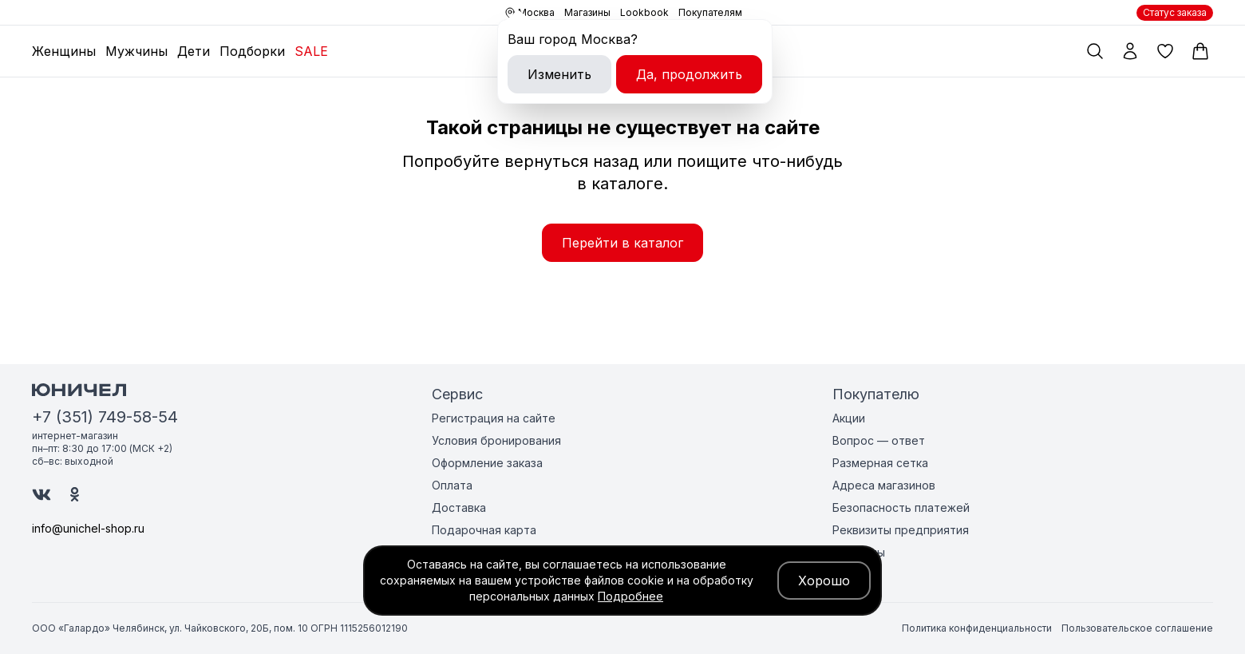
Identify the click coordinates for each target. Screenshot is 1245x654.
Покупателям (710, 12)
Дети (193, 51)
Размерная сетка (880, 463)
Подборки (252, 51)
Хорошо (824, 581)
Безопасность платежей (901, 507)
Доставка (459, 507)
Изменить (559, 74)
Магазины (587, 12)
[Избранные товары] (1165, 51)
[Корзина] (1200, 51)
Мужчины (136, 51)
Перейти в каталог (622, 243)
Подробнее (630, 596)
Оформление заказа (487, 463)
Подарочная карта (484, 530)
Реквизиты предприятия (900, 530)
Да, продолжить (689, 74)
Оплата (452, 485)
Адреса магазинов (883, 485)
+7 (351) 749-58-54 (105, 416)
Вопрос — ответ (878, 440)
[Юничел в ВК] (41, 495)
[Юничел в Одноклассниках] (74, 494)
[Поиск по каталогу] (1095, 51)
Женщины (64, 51)
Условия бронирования (496, 440)
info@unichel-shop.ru (88, 528)
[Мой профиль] (1130, 51)
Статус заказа (1175, 12)
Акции (848, 418)
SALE (311, 51)
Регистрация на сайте (493, 418)
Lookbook (644, 12)
